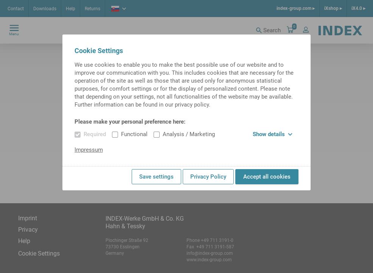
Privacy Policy (208, 176)
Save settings (156, 176)
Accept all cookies (267, 176)
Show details (272, 134)
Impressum (89, 149)
